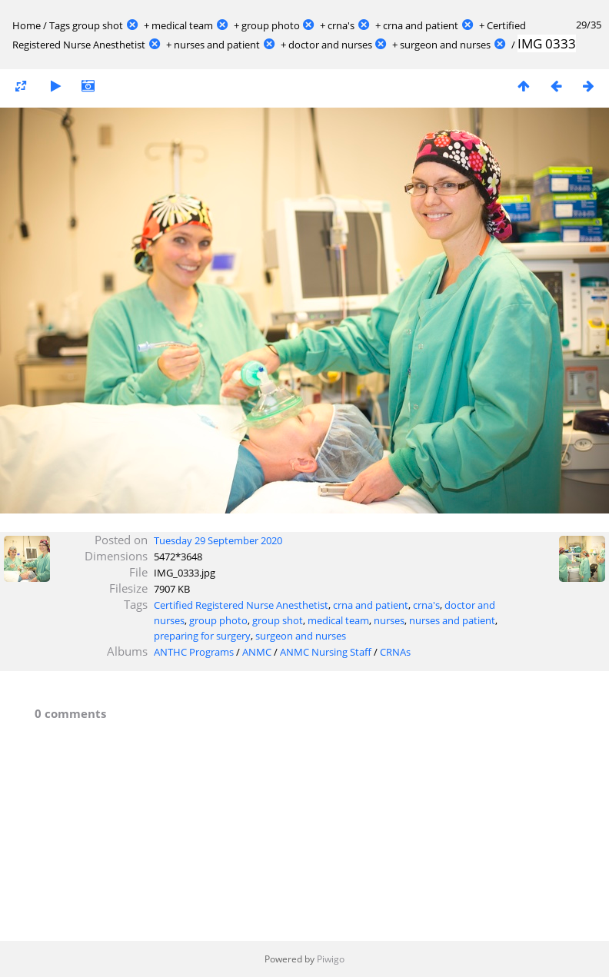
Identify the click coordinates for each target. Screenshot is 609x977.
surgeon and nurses (445, 45)
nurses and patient (217, 45)
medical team (182, 25)
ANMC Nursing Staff (325, 652)
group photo (270, 25)
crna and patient (420, 25)
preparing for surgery (202, 636)
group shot (97, 25)
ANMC (256, 652)
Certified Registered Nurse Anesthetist (241, 605)
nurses (389, 620)
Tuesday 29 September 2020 (218, 540)
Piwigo (330, 958)
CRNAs (395, 652)
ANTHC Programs (194, 652)
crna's (341, 25)
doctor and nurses (330, 45)
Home (26, 25)
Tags (59, 25)
